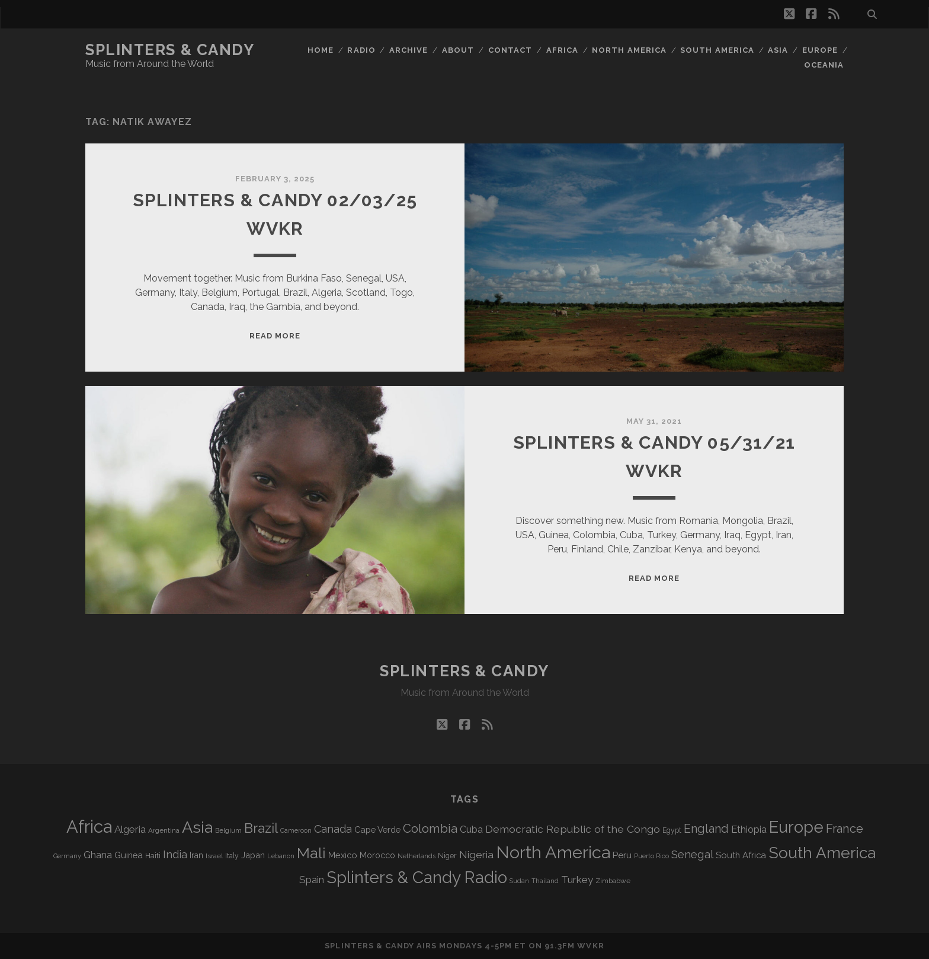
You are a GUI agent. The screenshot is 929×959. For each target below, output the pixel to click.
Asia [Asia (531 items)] (197, 827)
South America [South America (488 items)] (822, 852)
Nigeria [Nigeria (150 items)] (476, 855)
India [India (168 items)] (175, 854)
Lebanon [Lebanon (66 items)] (280, 856)
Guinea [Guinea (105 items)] (128, 855)
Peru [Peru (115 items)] (622, 855)
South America (717, 50)
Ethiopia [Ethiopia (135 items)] (749, 829)
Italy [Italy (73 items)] (232, 856)
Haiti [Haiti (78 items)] (153, 855)
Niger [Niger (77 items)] (447, 855)
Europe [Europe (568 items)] (796, 826)
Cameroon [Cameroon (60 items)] (296, 830)
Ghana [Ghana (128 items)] (98, 855)
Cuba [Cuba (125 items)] (471, 829)
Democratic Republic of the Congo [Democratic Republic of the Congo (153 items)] (572, 829)
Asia (778, 50)
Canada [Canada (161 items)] (333, 829)
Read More (274, 335)
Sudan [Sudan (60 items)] (519, 880)
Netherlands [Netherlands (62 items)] (416, 856)
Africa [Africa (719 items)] (89, 826)
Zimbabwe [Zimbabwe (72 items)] (612, 881)
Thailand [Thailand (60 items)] (545, 880)
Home (320, 50)
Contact (510, 50)
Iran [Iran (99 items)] (196, 855)
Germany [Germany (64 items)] (67, 856)
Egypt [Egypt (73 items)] (671, 830)
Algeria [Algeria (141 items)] (130, 829)
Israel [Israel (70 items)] (214, 856)
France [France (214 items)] (844, 828)
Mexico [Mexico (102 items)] (342, 855)
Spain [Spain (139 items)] (311, 880)
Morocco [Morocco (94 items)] (377, 855)
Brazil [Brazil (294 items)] (261, 828)
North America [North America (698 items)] (553, 852)
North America (629, 50)
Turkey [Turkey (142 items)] (577, 880)
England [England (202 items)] (706, 828)
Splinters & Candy (170, 50)
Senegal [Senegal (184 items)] (692, 854)
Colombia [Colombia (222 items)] (430, 828)
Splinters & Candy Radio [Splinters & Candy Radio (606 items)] (416, 877)
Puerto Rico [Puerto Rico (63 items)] (651, 856)
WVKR (590, 945)
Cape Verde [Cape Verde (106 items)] (377, 829)
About (458, 50)
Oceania (824, 64)
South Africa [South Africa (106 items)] (741, 855)
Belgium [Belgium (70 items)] (228, 830)
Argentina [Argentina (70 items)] (164, 830)
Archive (408, 50)
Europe (820, 50)
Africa (562, 50)
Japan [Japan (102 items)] (253, 855)
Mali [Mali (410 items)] (311, 853)
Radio (361, 50)
